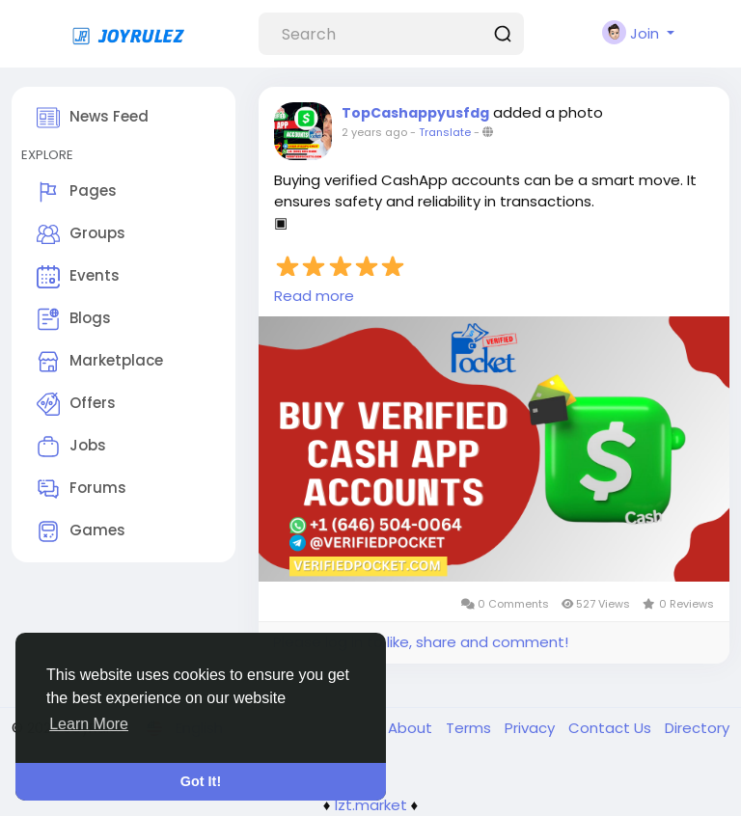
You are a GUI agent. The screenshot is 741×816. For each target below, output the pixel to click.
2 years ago (374, 132)
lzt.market (371, 805)
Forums (81, 489)
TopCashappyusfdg (415, 112)
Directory (697, 728)
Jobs (71, 446)
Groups (81, 234)
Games (81, 531)
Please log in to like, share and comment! (420, 642)
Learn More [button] (88, 724)
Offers (76, 404)
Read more (314, 296)
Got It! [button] (200, 781)
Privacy (532, 728)
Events (78, 276)
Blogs (74, 319)
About (412, 728)
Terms (470, 728)
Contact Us (611, 728)
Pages (77, 192)
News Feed (93, 117)
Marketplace (100, 361)
